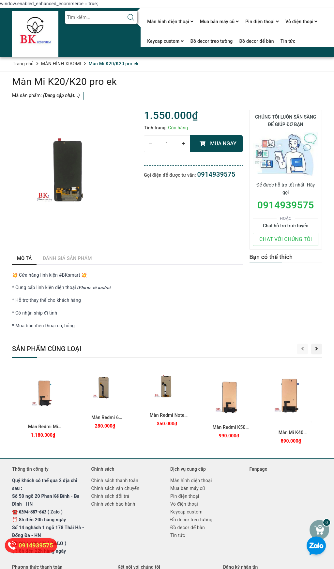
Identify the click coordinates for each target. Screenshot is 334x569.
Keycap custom (165, 41)
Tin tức (288, 41)
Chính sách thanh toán (114, 480)
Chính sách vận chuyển (115, 488)
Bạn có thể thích (271, 256)
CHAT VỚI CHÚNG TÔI (285, 239)
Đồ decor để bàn (256, 41)
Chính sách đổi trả (110, 496)
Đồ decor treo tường (211, 41)
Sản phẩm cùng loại (47, 349)
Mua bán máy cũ (219, 21)
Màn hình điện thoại (170, 21)
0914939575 (216, 174)
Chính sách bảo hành (113, 504)
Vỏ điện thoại (301, 21)
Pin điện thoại (262, 21)
